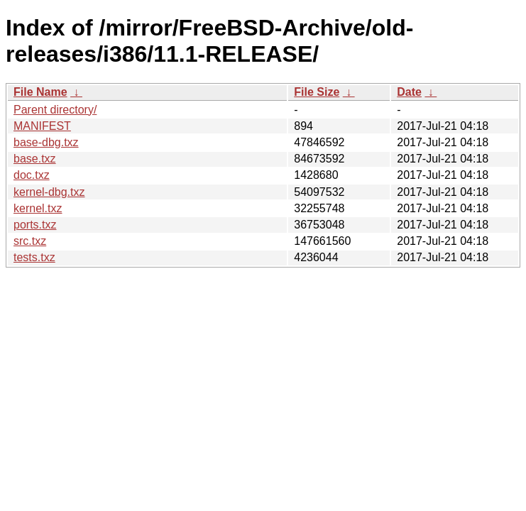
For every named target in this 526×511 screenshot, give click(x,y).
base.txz (34, 159)
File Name (40, 92)
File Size (316, 92)
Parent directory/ (55, 110)
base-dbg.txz (46, 142)
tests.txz (34, 257)
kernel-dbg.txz (49, 192)
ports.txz (34, 225)
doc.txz (31, 175)
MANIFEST (42, 126)
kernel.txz (37, 208)
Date (409, 92)
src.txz (29, 241)
